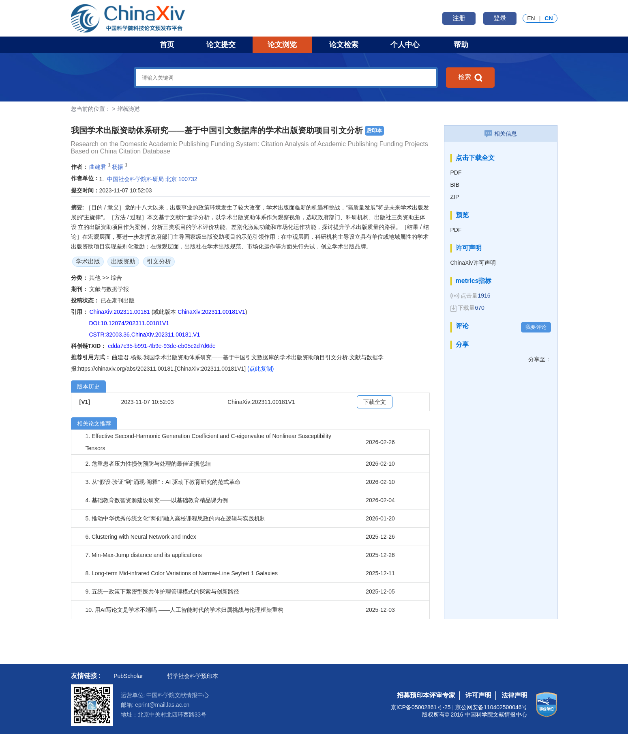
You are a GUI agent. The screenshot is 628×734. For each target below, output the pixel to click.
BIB (455, 184)
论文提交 (221, 45)
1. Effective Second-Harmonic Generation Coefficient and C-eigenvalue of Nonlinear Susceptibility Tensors (208, 442)
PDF (456, 172)
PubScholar (128, 676)
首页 (167, 45)
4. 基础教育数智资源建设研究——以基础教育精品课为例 (157, 500)
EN (531, 18)
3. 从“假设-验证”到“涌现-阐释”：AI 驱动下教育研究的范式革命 (163, 482)
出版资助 (123, 261)
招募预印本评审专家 (426, 695)
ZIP (454, 197)
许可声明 (478, 695)
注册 (458, 18)
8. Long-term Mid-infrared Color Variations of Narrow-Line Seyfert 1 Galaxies (182, 573)
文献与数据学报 (109, 289)
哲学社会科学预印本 (192, 676)
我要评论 (536, 327)
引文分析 (159, 261)
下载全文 (374, 402)
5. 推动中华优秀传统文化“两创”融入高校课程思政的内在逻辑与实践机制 (176, 518)
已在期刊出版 (118, 300)
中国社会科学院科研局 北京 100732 (152, 179)
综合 (116, 277)
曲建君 (97, 167)
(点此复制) (260, 368)
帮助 (461, 45)
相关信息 (500, 133)
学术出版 (88, 261)
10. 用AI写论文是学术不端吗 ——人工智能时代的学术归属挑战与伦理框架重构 (184, 610)
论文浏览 (282, 45)
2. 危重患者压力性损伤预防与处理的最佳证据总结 (148, 463)
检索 (470, 77)
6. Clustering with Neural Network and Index (141, 536)
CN (548, 18)
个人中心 (405, 45)
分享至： (539, 359)
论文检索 (343, 45)
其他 (95, 277)
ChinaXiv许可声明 (473, 262)
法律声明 (514, 695)
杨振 (117, 167)
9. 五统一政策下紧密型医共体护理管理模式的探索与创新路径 (163, 591)
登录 (499, 18)
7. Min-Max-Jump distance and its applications (144, 555)
